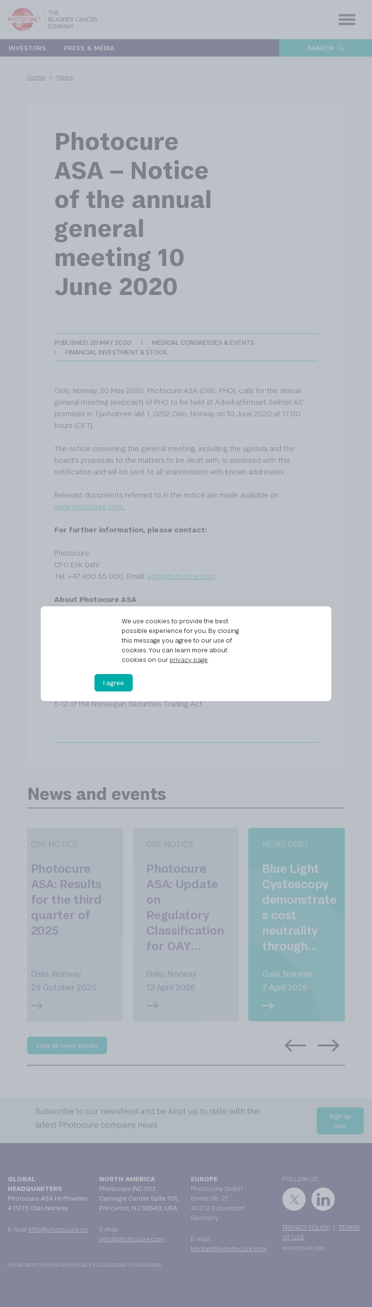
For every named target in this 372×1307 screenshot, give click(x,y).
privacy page (189, 659)
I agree (113, 682)
